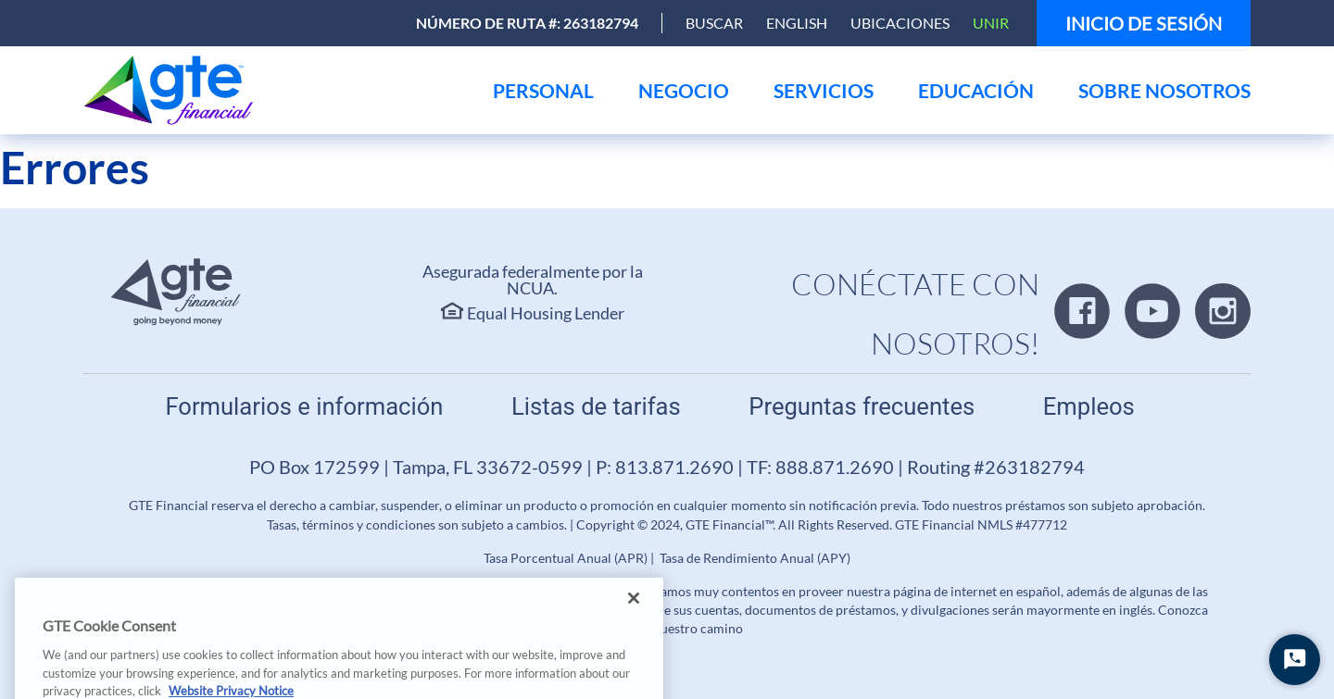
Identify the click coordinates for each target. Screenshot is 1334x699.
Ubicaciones (900, 22)
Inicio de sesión (1143, 23)
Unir (991, 22)
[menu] (543, 90)
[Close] (633, 617)
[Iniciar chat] (1294, 659)
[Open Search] (714, 23)
